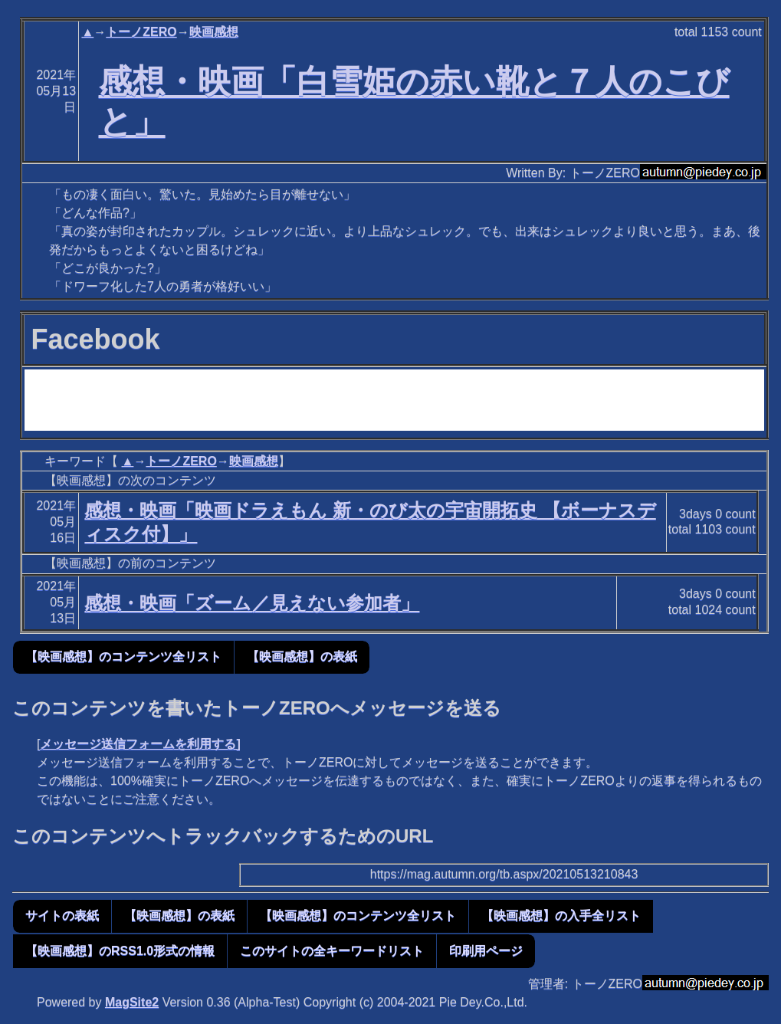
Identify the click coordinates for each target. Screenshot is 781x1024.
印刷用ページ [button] (486, 950)
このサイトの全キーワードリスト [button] (332, 950)
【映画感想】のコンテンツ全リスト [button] (123, 656)
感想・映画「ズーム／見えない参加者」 (251, 602)
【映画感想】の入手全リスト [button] (561, 915)
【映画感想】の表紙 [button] (302, 656)
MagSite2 (132, 1002)
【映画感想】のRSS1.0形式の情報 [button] (120, 950)
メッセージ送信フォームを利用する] (140, 743)
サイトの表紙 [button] (62, 915)
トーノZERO (141, 31)
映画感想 (213, 31)
